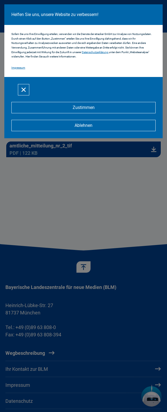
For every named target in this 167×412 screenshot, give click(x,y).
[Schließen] (23, 89)
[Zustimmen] (83, 107)
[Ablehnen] (83, 125)
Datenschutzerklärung (95, 52)
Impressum (18, 67)
